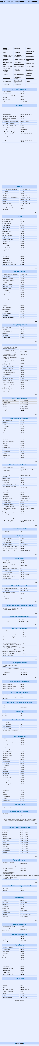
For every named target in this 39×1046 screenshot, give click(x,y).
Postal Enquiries (30, 66)
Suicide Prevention (7, 66)
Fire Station (6, 62)
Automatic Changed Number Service (8, 56)
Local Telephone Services (18, 78)
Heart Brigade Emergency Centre (19, 63)
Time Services (6, 78)
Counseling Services (5, 59)
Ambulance (17, 48)
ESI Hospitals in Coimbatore (30, 59)
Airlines (4, 52)
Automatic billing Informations (30, 52)
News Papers (17, 84)
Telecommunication (19, 74)
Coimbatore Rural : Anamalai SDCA (19, 56)
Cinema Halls (6, 84)
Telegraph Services (19, 66)
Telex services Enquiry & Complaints (6, 70)
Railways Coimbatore (17, 70)
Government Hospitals (29, 74)
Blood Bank (17, 52)
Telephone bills (30, 63)
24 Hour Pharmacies (6, 48)
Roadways (5, 74)
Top (36, 212)
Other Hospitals (7, 81)
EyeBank (28, 48)
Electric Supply (30, 56)
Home (17, 1043)
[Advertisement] (19, 25)
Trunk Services (30, 78)
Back (21, 1043)
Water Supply (29, 70)
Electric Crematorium (19, 59)
